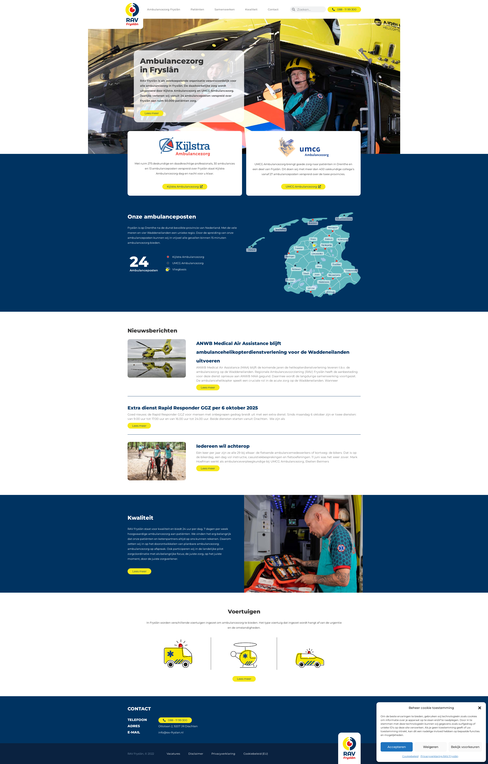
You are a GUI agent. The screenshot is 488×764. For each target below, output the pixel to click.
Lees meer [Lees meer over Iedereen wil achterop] (208, 468)
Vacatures (173, 753)
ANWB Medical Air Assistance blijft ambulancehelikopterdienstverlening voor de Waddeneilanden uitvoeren (272, 352)
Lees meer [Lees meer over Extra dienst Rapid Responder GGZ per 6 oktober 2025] (139, 425)
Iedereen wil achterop (223, 446)
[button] (480, 708)
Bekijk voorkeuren (465, 747)
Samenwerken (226, 9)
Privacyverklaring (223, 753)
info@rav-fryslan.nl (171, 732)
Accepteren (396, 747)
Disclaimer (195, 753)
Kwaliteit (252, 9)
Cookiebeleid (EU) (255, 753)
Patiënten (198, 9)
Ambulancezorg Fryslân (164, 9)
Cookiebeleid (410, 756)
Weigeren (430, 747)
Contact (274, 9)
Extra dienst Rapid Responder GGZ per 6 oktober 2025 (193, 408)
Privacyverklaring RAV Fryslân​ (439, 756)
